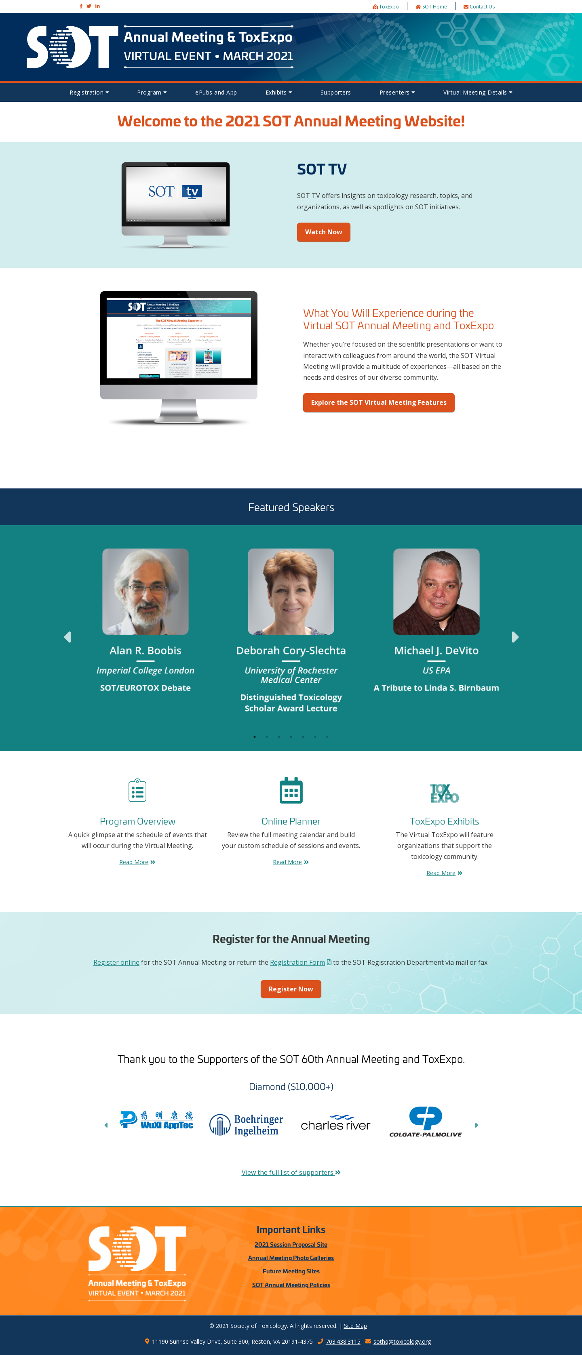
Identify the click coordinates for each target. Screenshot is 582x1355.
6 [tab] (315, 737)
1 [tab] (255, 737)
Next (515, 632)
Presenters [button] (397, 92)
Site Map (355, 1326)
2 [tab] (267, 737)
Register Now (291, 989)
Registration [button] (89, 92)
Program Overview (137, 820)
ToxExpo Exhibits (444, 820)
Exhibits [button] (279, 92)
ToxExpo (389, 6)
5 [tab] (303, 737)
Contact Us (482, 6)
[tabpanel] (145, 632)
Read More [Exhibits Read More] (444, 873)
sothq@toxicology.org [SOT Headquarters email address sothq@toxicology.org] (398, 1341)
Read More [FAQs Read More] (291, 862)
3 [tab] (279, 737)
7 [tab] (327, 737)
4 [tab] (291, 737)
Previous (67, 632)
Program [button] (152, 92)
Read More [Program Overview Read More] (137, 862)
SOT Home (434, 6)
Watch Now (323, 231)
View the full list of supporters (291, 1172)
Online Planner (291, 820)
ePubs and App (216, 92)
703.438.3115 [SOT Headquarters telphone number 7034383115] (339, 1341)
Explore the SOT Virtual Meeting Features (379, 402)
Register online (116, 962)
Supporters (336, 92)
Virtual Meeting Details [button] (477, 92)
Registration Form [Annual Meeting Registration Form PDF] (300, 962)
